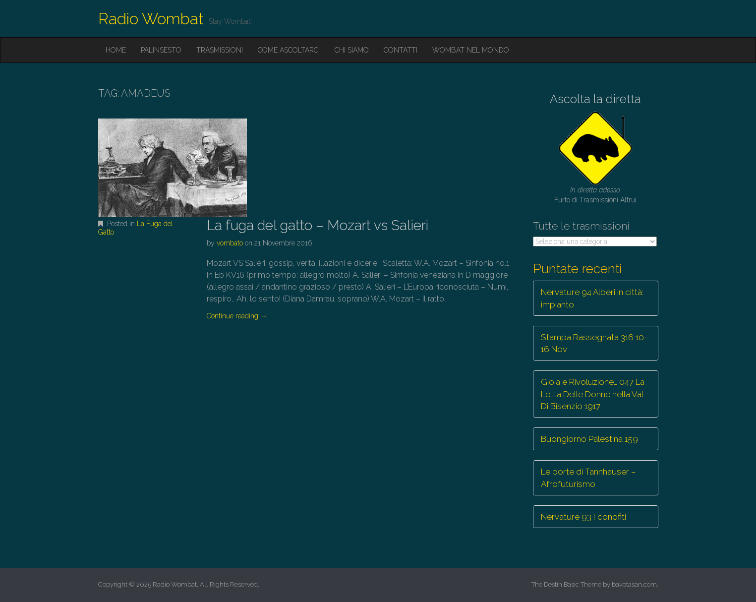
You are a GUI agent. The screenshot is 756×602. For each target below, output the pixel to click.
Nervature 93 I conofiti (583, 517)
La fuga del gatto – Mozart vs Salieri (317, 225)
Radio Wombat (151, 18)
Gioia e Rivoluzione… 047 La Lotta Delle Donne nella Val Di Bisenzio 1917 (592, 394)
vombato (230, 243)
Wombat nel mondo (470, 50)
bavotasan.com (634, 584)
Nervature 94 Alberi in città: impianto (592, 298)
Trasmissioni (219, 50)
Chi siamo (352, 50)
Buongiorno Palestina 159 (589, 439)
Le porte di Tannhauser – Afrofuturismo (588, 477)
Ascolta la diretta (595, 99)
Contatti (400, 50)
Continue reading (237, 316)
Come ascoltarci (289, 50)
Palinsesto (161, 50)
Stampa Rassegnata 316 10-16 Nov (594, 343)
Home (116, 50)
